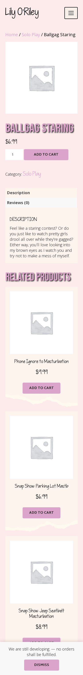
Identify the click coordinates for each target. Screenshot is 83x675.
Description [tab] (18, 192)
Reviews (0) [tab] (18, 202)
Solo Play (31, 35)
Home (11, 35)
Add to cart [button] (41, 388)
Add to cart (46, 155)
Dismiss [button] (41, 665)
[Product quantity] (14, 154)
